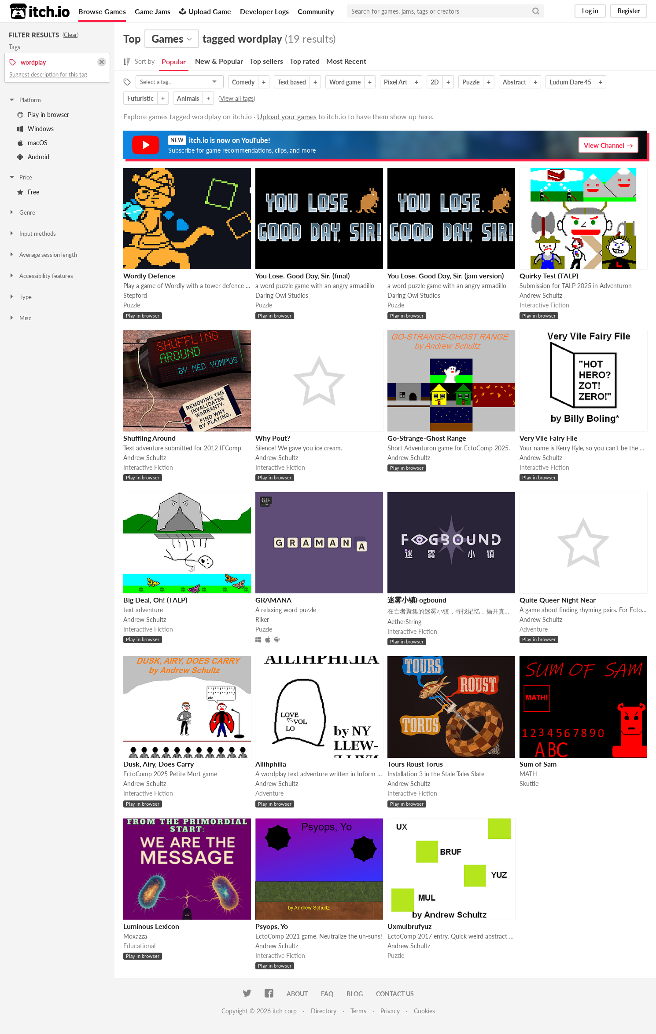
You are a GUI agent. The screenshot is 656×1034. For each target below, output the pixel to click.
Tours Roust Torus (415, 764)
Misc (19, 318)
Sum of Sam (538, 764)
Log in (590, 11)
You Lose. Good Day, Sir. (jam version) (445, 275)
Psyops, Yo (271, 926)
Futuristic (140, 98)
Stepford (135, 295)
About (297, 993)
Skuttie (529, 783)
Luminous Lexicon (151, 926)
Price (20, 177)
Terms (358, 1011)
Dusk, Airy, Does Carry (158, 764)
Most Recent (346, 61)
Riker (262, 619)
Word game (345, 82)
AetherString (404, 621)
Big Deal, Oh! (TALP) (155, 600)
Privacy (390, 1011)
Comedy (243, 82)
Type (20, 296)
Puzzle (470, 82)
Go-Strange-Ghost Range (426, 438)
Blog (354, 993)
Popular (174, 61)
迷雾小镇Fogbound (416, 600)
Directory (323, 1011)
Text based (292, 82)
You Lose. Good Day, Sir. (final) (302, 275)
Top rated (305, 61)
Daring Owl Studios (281, 295)
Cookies (424, 1011)
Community (316, 11)
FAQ (327, 993)
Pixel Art (395, 82)
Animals (188, 98)
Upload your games (287, 116)
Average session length (42, 254)
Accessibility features (40, 275)
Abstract (514, 82)
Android (33, 157)
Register (629, 11)
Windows (35, 128)
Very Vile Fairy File (549, 438)
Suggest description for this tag (48, 74)
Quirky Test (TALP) (549, 275)
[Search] (535, 11)
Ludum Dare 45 (570, 82)
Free (28, 192)
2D (435, 82)
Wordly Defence (149, 275)
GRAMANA (273, 600)
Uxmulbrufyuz (409, 926)
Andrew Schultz (541, 295)
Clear (70, 34)
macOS (32, 142)
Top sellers (266, 61)
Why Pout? (272, 438)
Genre (21, 212)
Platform (24, 99)
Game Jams (152, 11)
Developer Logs (264, 11)
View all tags (237, 98)
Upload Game (205, 11)
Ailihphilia (270, 764)
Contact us (395, 993)
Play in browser (43, 114)
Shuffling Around (149, 438)
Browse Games (102, 11)
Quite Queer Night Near (558, 600)
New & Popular (219, 61)
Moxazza (135, 936)
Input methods (32, 233)
